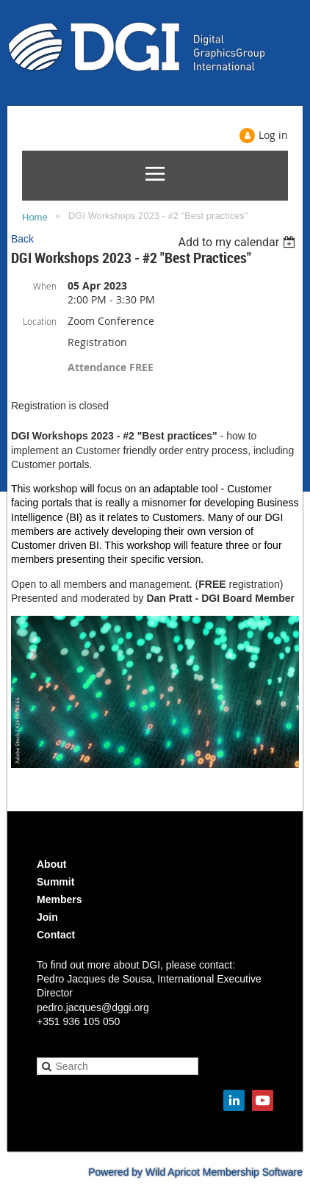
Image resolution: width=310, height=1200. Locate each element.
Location (40, 321)
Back (22, 239)
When (45, 286)
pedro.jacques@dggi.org (93, 1007)
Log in (273, 135)
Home (35, 217)
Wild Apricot (172, 1172)
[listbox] (238, 242)
